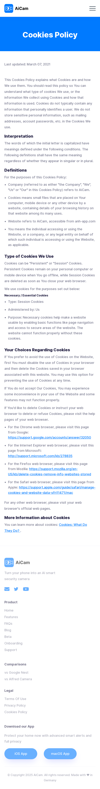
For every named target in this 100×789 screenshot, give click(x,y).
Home (9, 610)
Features (11, 617)
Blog (7, 630)
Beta (7, 637)
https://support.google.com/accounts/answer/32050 (49, 437)
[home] (17, 8)
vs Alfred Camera (18, 679)
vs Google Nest (16, 672)
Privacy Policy (15, 705)
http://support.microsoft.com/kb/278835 (40, 456)
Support (10, 650)
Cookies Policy (15, 712)
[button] (92, 8)
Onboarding (13, 643)
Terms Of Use (15, 699)
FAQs (8, 623)
